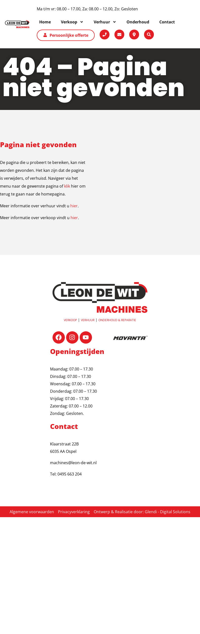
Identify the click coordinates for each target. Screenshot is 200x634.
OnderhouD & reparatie (117, 320)
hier (74, 206)
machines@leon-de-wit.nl (73, 462)
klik (67, 186)
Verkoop (70, 320)
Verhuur (87, 320)
